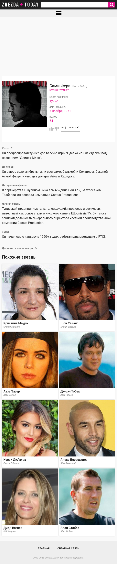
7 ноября (56, 111)
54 (51, 121)
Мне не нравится (57, 129)
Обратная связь (68, 548)
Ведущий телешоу (59, 90)
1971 (67, 111)
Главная (44, 548)
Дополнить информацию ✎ (19, 248)
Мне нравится (51, 129)
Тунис (53, 101)
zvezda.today (52, 557)
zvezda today (20, 4)
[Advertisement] (58, 46)
